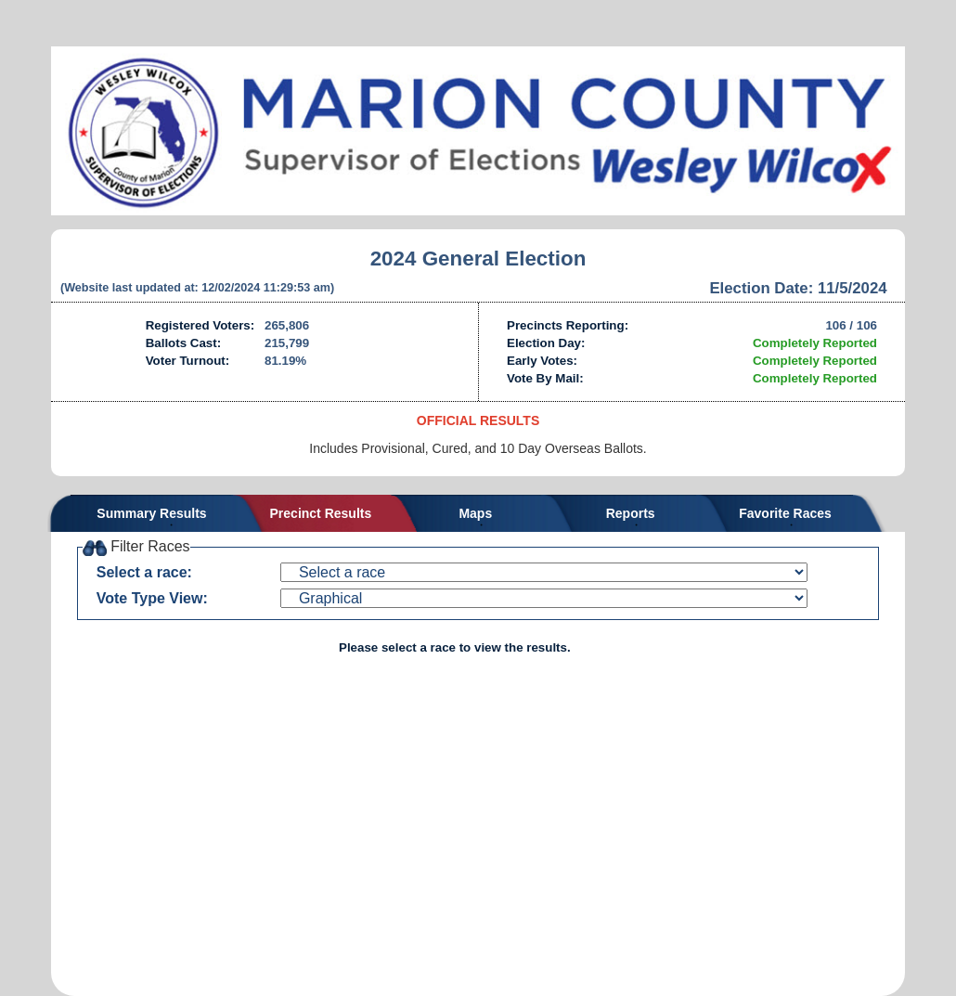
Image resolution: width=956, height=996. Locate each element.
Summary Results (151, 513)
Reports (630, 513)
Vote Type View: (152, 598)
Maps (475, 513)
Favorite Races (785, 513)
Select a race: (144, 572)
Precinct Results (321, 513)
